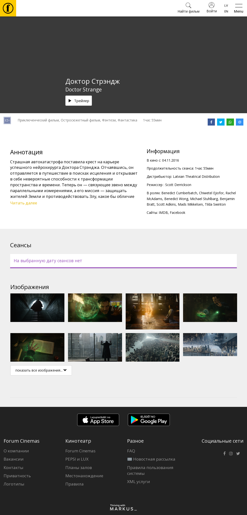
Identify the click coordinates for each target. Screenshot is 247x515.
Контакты (13, 467)
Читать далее (23, 203)
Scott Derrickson (178, 184)
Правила (74, 484)
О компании (16, 451)
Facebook (177, 212)
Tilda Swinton (215, 204)
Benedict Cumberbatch (179, 193)
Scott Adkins (166, 204)
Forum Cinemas (80, 451)
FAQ (131, 451)
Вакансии (14, 459)
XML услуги (138, 481)
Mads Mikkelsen (190, 204)
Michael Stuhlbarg (204, 198)
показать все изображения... (41, 370)
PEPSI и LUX (77, 459)
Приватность (17, 475)
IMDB (163, 212)
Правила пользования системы (150, 470)
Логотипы (14, 484)
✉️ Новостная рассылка (151, 459)
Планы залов (78, 467)
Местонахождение (84, 475)
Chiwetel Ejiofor (211, 193)
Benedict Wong (176, 198)
